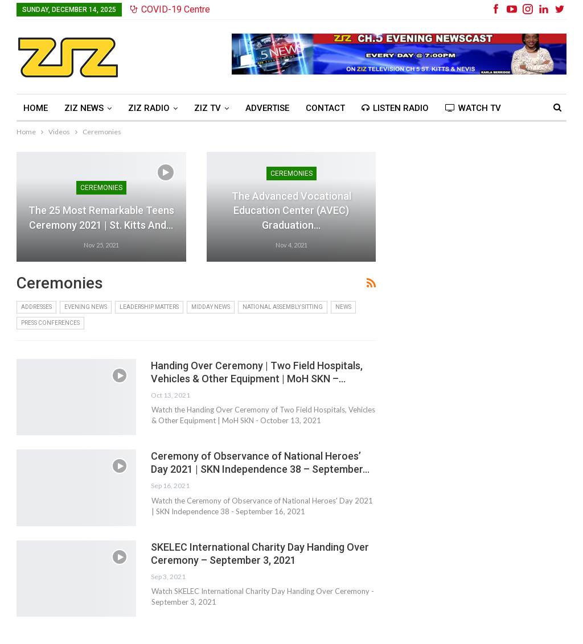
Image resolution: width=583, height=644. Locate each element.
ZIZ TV (207, 108)
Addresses (36, 307)
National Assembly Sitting (283, 307)
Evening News (85, 307)
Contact (325, 108)
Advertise (267, 108)
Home (35, 108)
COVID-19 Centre (170, 9)
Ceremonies (101, 188)
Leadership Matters (149, 307)
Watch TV (473, 108)
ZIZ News (84, 108)
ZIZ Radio (149, 108)
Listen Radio (395, 108)
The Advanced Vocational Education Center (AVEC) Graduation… (291, 210)
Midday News (210, 307)
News (343, 307)
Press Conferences (50, 323)
